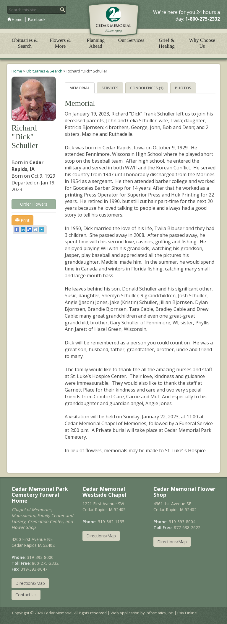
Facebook (37, 19)
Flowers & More (60, 43)
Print (22, 220)
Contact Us (26, 594)
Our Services (131, 40)
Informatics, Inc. (160, 612)
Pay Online (187, 612)
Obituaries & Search (25, 43)
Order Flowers (33, 204)
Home (14, 19)
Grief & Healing (167, 43)
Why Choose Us (202, 43)
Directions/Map (30, 583)
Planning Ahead (95, 43)
